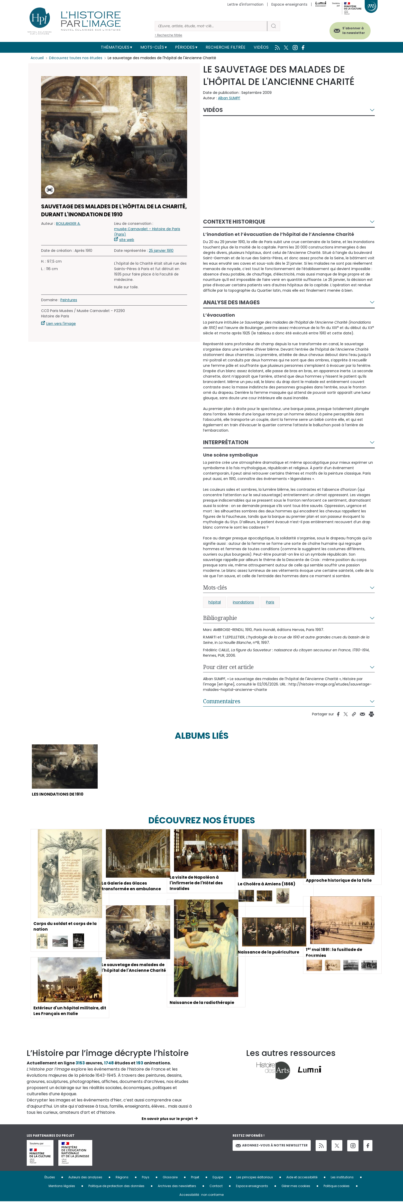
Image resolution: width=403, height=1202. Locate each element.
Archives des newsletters (177, 1186)
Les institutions (342, 1178)
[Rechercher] (211, 26)
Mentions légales (62, 1186)
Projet (195, 1178)
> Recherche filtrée (168, 35)
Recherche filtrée (225, 47)
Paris (270, 602)
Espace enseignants (289, 4)
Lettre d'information (245, 4)
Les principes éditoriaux (254, 1178)
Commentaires (221, 701)
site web (126, 239)
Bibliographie (220, 617)
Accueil (37, 57)
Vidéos (261, 47)
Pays (145, 1178)
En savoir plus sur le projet (167, 1119)
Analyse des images (231, 302)
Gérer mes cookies (295, 1186)
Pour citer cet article (228, 667)
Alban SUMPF (229, 98)
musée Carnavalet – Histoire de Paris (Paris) (147, 231)
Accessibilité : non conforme (201, 1195)
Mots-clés (152, 47)
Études (49, 1178)
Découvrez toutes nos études (75, 57)
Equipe (218, 1178)
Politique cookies (337, 1186)
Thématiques (115, 47)
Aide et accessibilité (301, 1178)
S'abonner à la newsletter (351, 30)
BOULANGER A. (68, 223)
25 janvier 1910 (161, 250)
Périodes (185, 47)
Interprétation (225, 442)
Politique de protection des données (116, 1186)
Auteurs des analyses (85, 1178)
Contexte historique (234, 221)
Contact (216, 1186)
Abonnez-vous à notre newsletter (272, 1146)
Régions (122, 1178)
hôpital (214, 602)
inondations (243, 602)
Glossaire (170, 1178)
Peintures (68, 299)
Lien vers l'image (61, 323)
